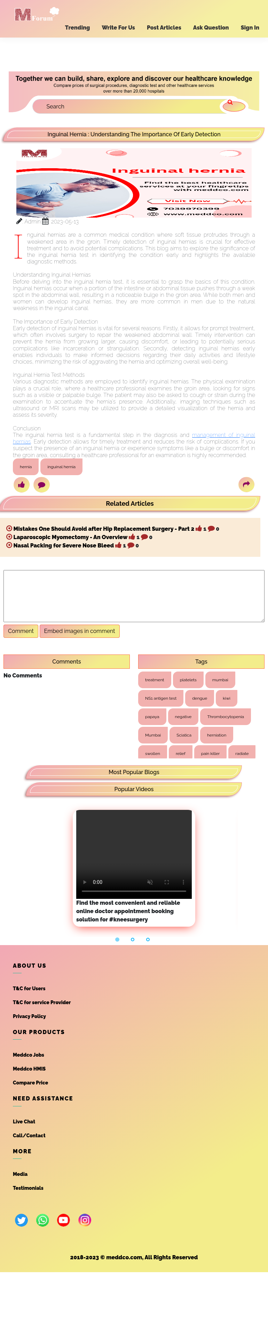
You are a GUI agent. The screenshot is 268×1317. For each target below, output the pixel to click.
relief (181, 753)
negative (183, 716)
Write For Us (118, 27)
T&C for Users (29, 988)
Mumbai (153, 735)
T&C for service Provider (42, 1002)
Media (20, 1174)
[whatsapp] (42, 1220)
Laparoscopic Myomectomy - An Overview (70, 537)
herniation (216, 735)
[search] (234, 106)
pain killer (210, 753)
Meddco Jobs (28, 1055)
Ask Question (211, 27)
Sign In (250, 27)
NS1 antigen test (160, 698)
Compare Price (30, 1083)
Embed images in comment (79, 631)
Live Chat (24, 1121)
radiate (242, 753)
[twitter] (21, 1220)
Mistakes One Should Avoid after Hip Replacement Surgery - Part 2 (104, 529)
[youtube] (63, 1220)
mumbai (220, 679)
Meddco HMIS (29, 1069)
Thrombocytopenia (225, 716)
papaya (152, 716)
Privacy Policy (29, 1016)
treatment (154, 679)
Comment (21, 631)
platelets (188, 679)
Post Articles (164, 27)
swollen (152, 753)
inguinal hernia (61, 466)
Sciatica (183, 735)
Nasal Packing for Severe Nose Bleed (64, 545)
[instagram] (84, 1220)
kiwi (226, 698)
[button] (118, 939)
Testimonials (28, 1188)
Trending (77, 27)
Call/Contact (29, 1135)
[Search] (133, 106)
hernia (26, 466)
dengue (199, 698)
